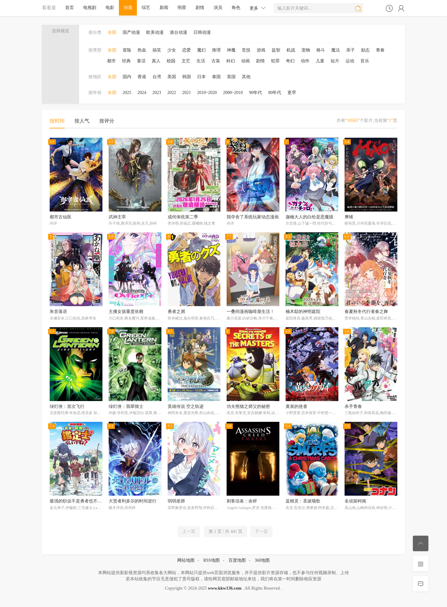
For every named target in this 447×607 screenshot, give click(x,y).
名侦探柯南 (355, 501)
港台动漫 (178, 32)
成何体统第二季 (183, 217)
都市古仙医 (60, 217)
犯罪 (275, 61)
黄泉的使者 (296, 406)
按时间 (57, 120)
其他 (246, 76)
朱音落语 (58, 311)
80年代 (274, 92)
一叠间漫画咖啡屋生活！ (250, 311)
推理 (216, 50)
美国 (171, 76)
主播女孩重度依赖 (126, 311)
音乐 (364, 61)
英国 (231, 76)
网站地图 (186, 560)
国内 (127, 76)
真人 (156, 61)
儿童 (320, 61)
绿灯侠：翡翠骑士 (126, 406)
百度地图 (237, 560)
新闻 (164, 7)
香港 (142, 76)
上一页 (188, 531)
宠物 (305, 50)
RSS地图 (211, 560)
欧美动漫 (155, 32)
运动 (349, 61)
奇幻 (290, 61)
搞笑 (156, 50)
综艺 (146, 7)
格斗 (320, 50)
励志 (365, 50)
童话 (141, 61)
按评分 (106, 120)
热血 (142, 50)
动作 (305, 61)
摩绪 (349, 217)
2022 (171, 92)
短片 (335, 61)
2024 (142, 92)
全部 (112, 32)
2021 (186, 92)
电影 (110, 7)
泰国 (216, 76)
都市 (111, 61)
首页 (69, 7)
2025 (127, 92)
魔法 (335, 50)
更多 (258, 8)
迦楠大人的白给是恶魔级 (309, 217)
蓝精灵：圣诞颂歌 (303, 501)
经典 (126, 61)
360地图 (262, 560)
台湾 (156, 76)
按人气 (81, 120)
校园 (171, 61)
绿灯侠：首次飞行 (67, 406)
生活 (200, 61)
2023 (156, 92)
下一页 (261, 531)
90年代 (255, 92)
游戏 (261, 50)
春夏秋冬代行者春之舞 (366, 311)
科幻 (230, 61)
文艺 (186, 61)
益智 (276, 50)
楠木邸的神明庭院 (303, 311)
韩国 (186, 76)
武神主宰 (117, 217)
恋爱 (186, 50)
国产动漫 (131, 32)
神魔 (231, 50)
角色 (236, 7)
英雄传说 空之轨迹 (186, 406)
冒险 (127, 50)
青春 (380, 50)
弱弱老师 (176, 501)
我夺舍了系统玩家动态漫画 (253, 217)
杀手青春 (353, 406)
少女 (171, 50)
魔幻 (201, 50)
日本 (201, 76)
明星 (182, 7)
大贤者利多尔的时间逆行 (132, 501)
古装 (215, 61)
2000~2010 (233, 92)
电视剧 (89, 7)
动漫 (128, 7)
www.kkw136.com (225, 588)
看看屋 (49, 7)
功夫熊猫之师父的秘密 (248, 406)
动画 (245, 61)
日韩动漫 (202, 32)
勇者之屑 (176, 311)
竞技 (246, 50)
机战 (291, 50)
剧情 (200, 7)
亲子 (350, 50)
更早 (291, 92)
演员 (218, 7)
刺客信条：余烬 (242, 501)
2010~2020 (207, 92)
